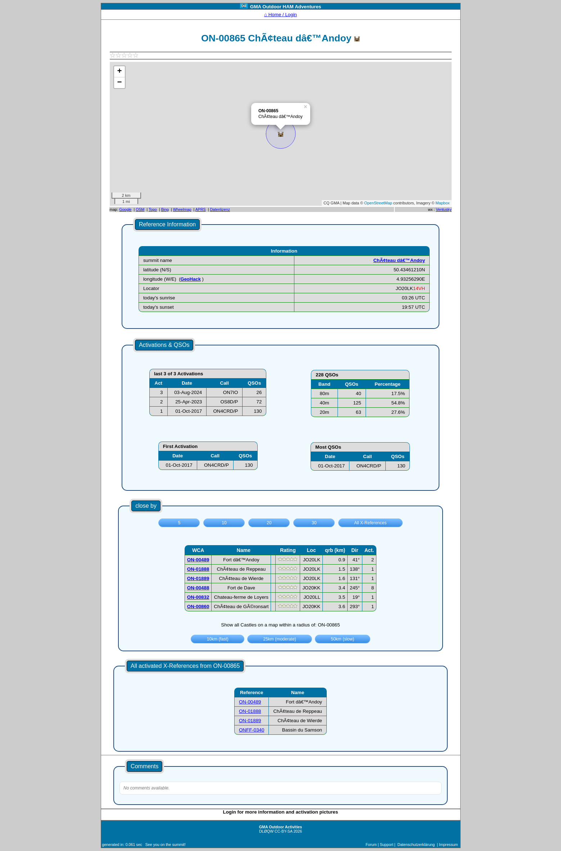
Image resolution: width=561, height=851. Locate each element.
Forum (371, 844)
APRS (200, 209)
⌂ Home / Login (280, 14)
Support (386, 844)
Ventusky (443, 209)
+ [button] (119, 71)
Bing (165, 209)
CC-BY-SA (283, 831)
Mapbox (442, 203)
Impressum (448, 844)
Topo (153, 209)
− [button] (119, 82)
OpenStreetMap (378, 203)
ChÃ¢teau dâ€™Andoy (399, 260)
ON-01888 (250, 711)
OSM (140, 209)
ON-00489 (250, 702)
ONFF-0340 (251, 730)
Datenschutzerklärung (416, 844)
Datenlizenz (220, 209)
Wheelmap (182, 209)
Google (125, 209)
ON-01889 (250, 720)
